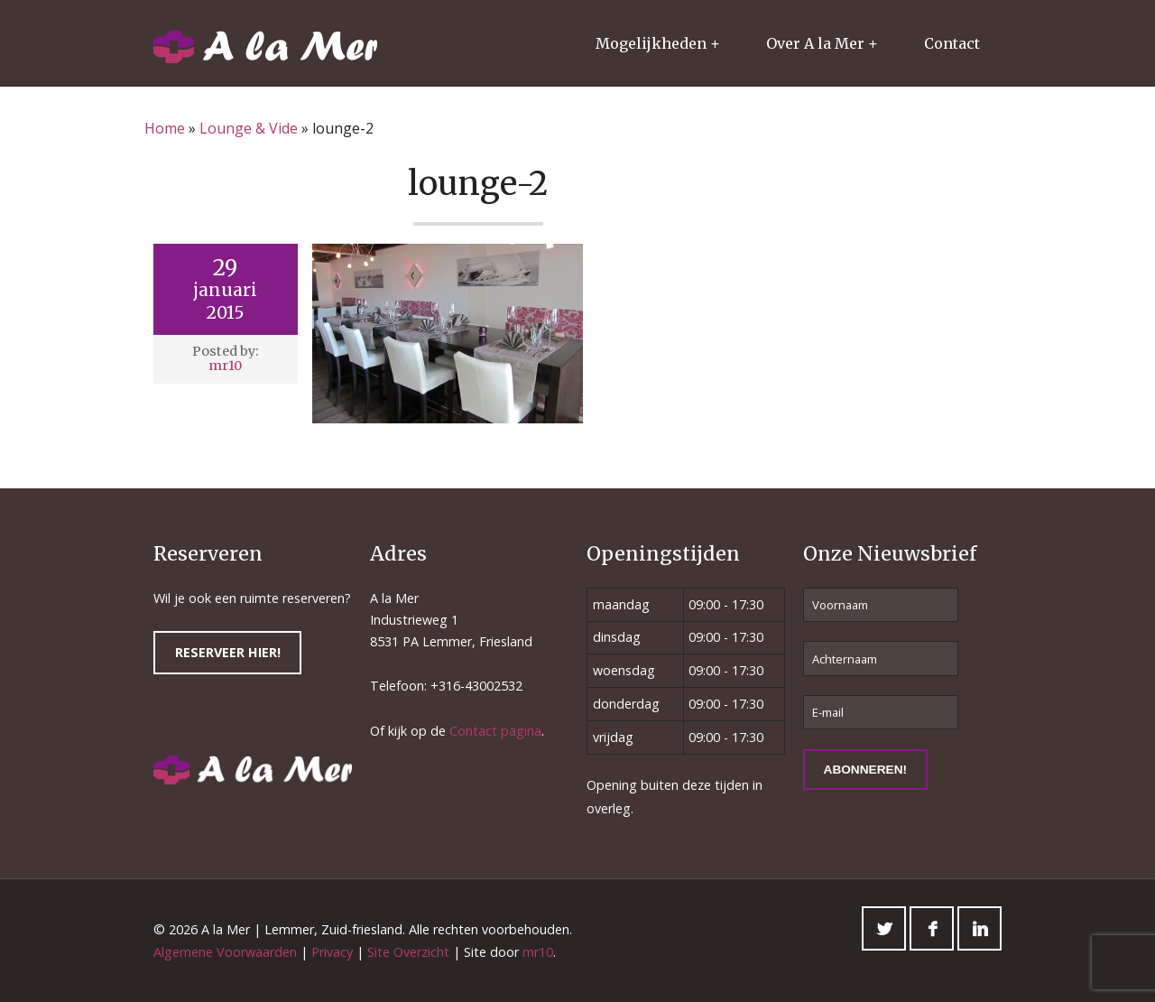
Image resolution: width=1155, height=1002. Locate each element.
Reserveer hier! (228, 652)
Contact (952, 43)
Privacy (332, 951)
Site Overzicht (408, 951)
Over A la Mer (815, 43)
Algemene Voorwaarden (225, 951)
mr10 (225, 365)
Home (164, 128)
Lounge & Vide (248, 128)
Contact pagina (495, 730)
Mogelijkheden (651, 43)
